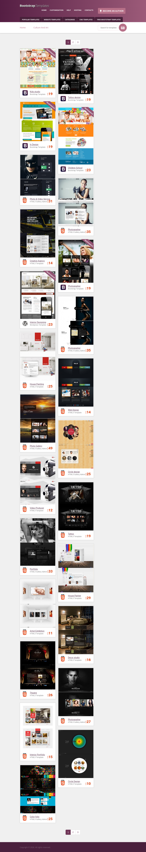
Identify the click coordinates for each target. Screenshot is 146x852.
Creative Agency (37, 261)
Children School (75, 168)
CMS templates (86, 19)
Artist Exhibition (37, 631)
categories (70, 19)
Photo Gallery (36, 446)
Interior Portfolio (37, 755)
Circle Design (74, 781)
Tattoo (71, 534)
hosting (77, 10)
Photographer (74, 229)
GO (123, 27)
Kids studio (35, 92)
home (44, 10)
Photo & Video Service (40, 199)
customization (56, 10)
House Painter (74, 596)
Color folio (34, 817)
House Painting (37, 384)
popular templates (30, 19)
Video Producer (37, 508)
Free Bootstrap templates (109, 19)
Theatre (33, 693)
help (69, 10)
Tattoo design (74, 97)
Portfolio (34, 569)
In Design (34, 144)
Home (23, 27)
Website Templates (52, 19)
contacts (89, 10)
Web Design (73, 410)
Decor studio (74, 657)
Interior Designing (38, 322)
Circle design (74, 472)
